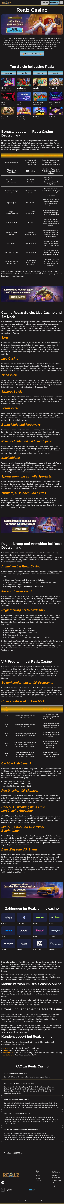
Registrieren (54, 2)
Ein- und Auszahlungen (56, 1171)
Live (24, 73)
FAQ (53, 1183)
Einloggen (45, 2)
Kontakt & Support (57, 1180)
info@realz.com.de (57, 1186)
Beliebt (8, 73)
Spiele (38, 1175)
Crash (40, 73)
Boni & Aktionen (38, 1179)
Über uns (37, 1171)
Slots (55, 73)
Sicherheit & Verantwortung (56, 1176)
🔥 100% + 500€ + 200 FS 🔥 (32, 54)
